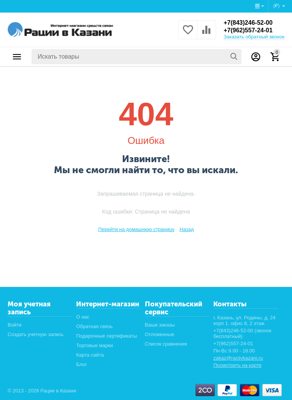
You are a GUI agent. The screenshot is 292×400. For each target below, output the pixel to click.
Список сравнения (166, 344)
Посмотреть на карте (237, 365)
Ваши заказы (160, 325)
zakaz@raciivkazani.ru (238, 358)
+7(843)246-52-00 (248, 22)
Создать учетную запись (35, 334)
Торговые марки (94, 345)
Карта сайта (90, 355)
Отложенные (160, 334)
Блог (81, 364)
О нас (82, 317)
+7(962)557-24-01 (248, 30)
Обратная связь (94, 326)
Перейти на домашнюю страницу (136, 229)
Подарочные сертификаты (106, 336)
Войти (14, 325)
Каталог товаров (17, 56)
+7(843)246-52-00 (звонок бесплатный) (242, 333)
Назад (186, 229)
